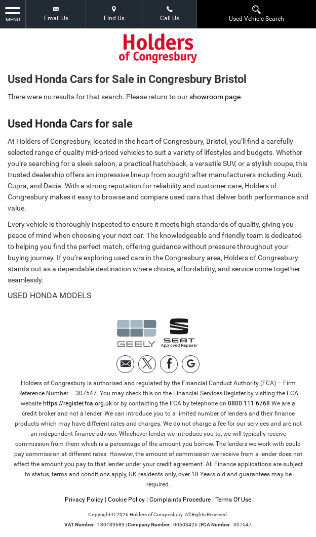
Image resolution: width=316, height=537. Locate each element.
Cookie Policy (126, 499)
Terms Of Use (233, 499)
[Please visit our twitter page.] (147, 364)
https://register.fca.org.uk (77, 403)
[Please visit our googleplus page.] (191, 364)
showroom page (215, 97)
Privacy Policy (84, 499)
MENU (12, 13)
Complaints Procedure (180, 499)
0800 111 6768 (249, 403)
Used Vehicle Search (256, 13)
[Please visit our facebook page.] (169, 364)
